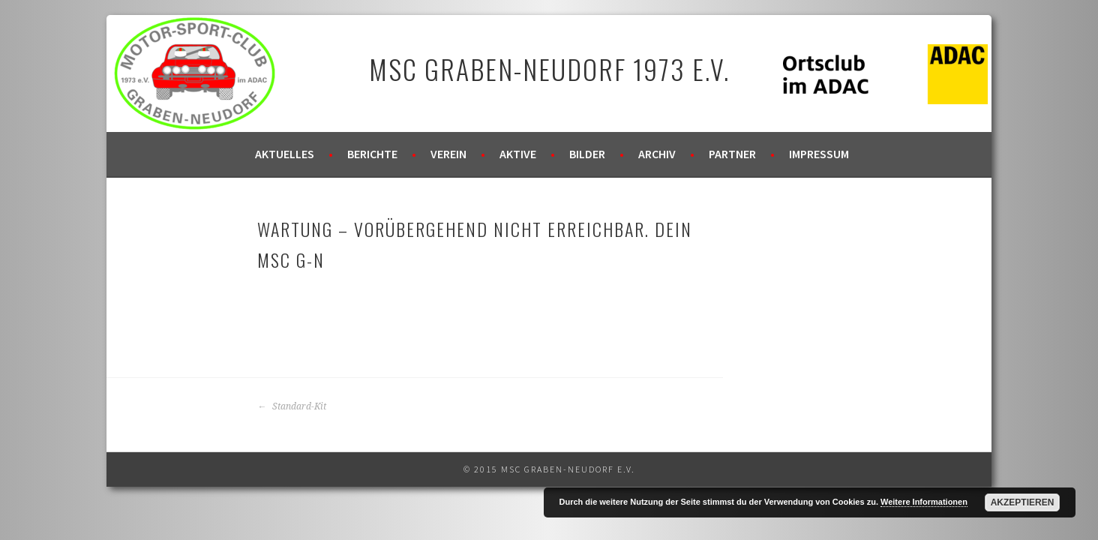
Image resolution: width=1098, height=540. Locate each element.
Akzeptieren (1022, 502)
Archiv (657, 153)
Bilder (587, 153)
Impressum (819, 153)
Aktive (518, 153)
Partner (732, 153)
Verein (448, 153)
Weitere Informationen (924, 501)
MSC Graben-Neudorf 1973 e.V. (549, 68)
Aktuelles (284, 153)
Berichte (372, 153)
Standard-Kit (291, 406)
